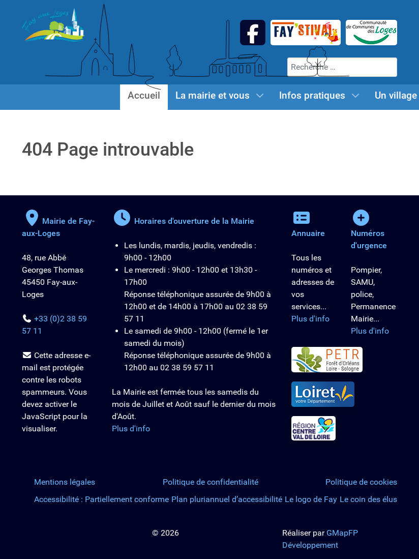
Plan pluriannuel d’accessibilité (226, 499)
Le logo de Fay (311, 499)
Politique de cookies (361, 482)
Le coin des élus (368, 499)
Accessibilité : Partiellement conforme (101, 499)
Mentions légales (64, 482)
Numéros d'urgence (369, 233)
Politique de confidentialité (210, 482)
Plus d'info (131, 428)
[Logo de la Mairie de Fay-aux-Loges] (53, 24)
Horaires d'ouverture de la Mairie (183, 221)
